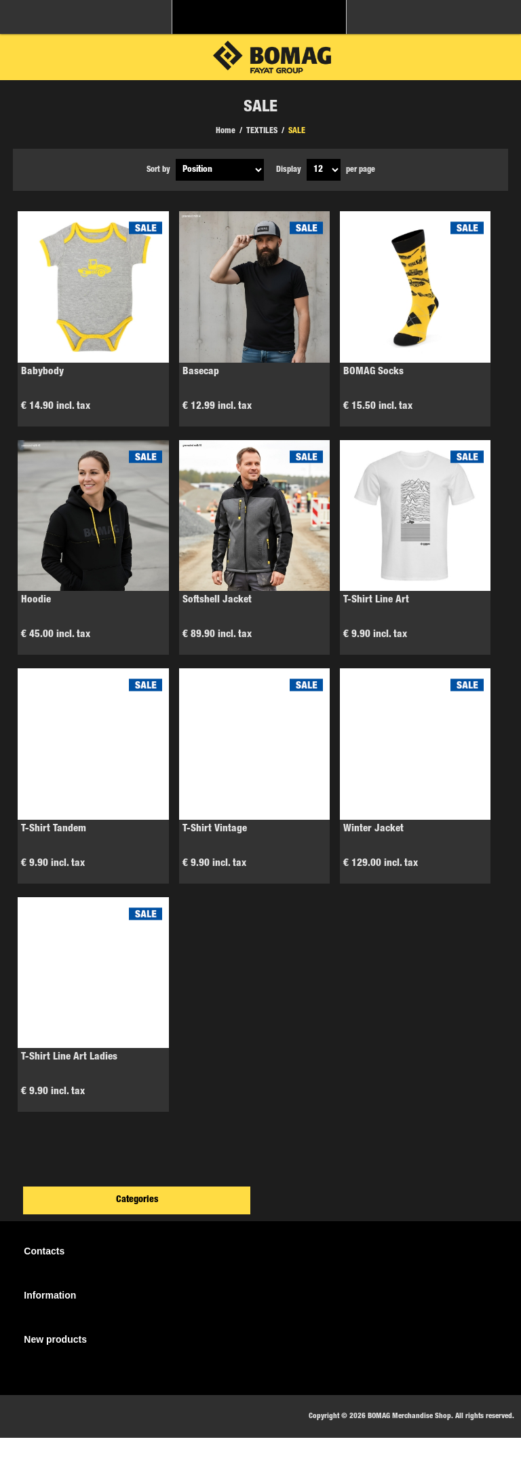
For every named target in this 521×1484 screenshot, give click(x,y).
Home (225, 131)
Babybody (42, 372)
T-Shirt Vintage (214, 829)
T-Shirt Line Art (376, 600)
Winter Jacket (373, 829)
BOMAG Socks (373, 372)
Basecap (200, 372)
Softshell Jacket (217, 600)
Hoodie (36, 600)
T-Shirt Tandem (53, 829)
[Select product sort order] (220, 170)
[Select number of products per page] (324, 170)
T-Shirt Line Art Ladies (69, 1057)
